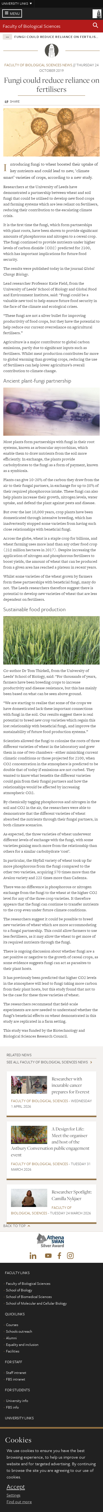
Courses (12, 1324)
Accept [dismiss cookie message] (16, 1486)
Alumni (11, 1338)
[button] (95, 26)
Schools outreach (19, 1331)
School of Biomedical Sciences (29, 1296)
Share (15, 101)
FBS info (12, 1407)
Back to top (14, 1225)
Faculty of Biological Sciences (31, 26)
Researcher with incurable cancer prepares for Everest (71, 1085)
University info (17, 1400)
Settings (13, 1495)
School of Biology (19, 1290)
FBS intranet (15, 1379)
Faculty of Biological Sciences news (38, 65)
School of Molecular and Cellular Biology (36, 1303)
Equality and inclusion (22, 1344)
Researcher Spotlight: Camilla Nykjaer (72, 1195)
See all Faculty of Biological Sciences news (47, 1062)
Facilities (12, 1351)
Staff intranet (16, 1372)
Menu (15, 13)
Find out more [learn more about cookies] (19, 1502)
